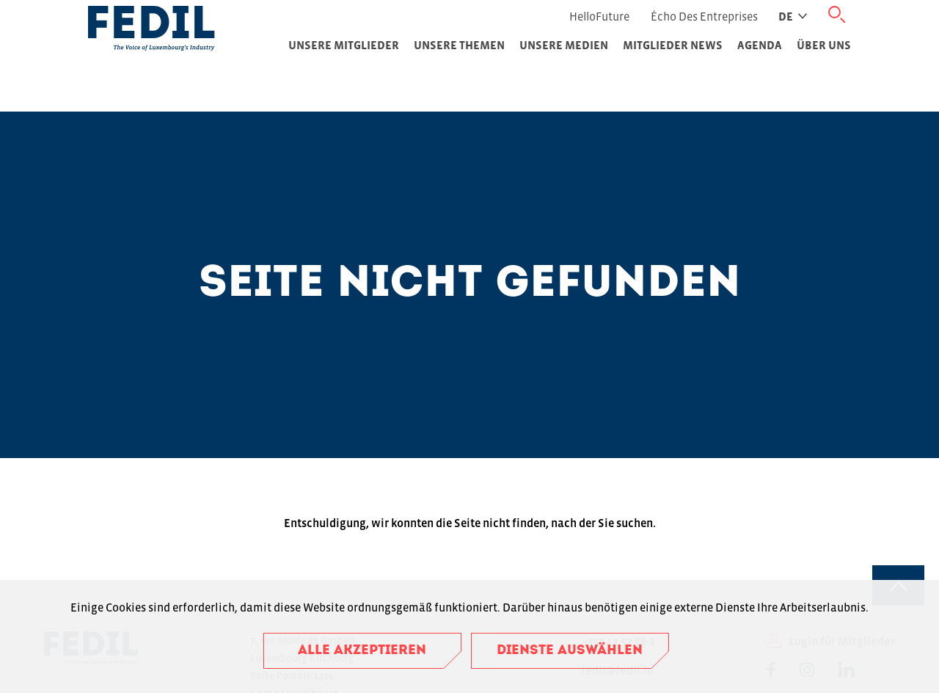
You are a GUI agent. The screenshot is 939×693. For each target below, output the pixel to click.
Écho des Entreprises (704, 16)
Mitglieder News (673, 44)
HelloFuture (599, 16)
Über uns (824, 44)
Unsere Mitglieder (343, 44)
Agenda (759, 44)
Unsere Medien (563, 44)
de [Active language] (792, 16)
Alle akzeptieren (362, 651)
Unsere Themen (459, 44)
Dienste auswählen (570, 651)
